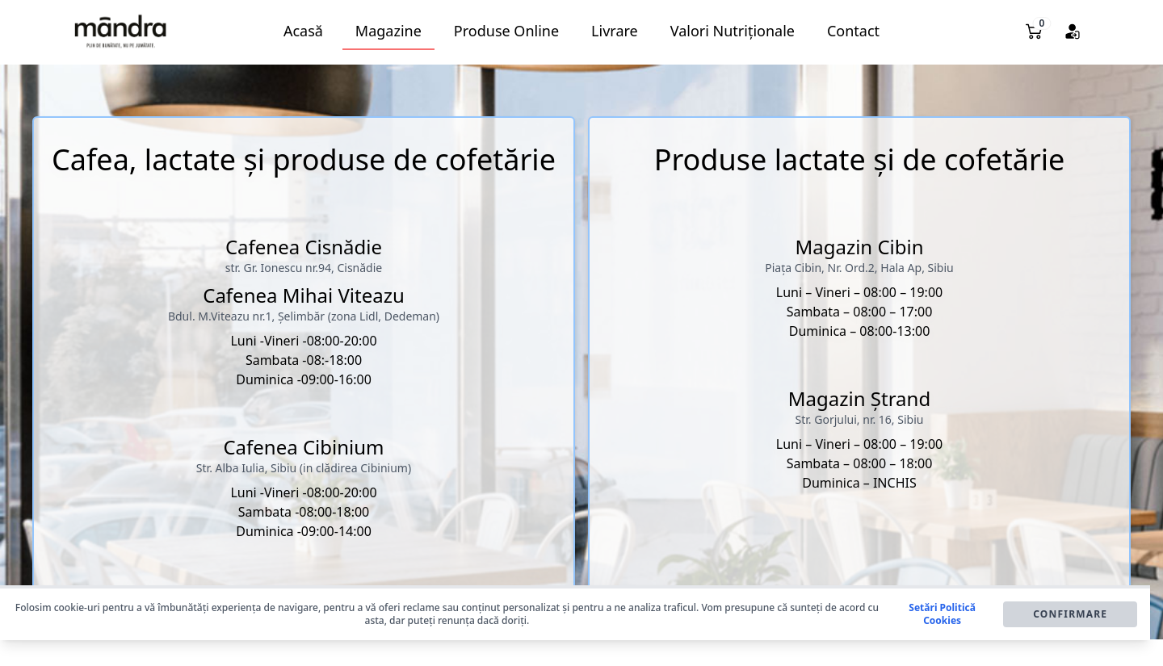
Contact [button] (853, 30)
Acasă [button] (303, 30)
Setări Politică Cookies (942, 614)
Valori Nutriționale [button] (732, 30)
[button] (120, 31)
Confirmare (1070, 614)
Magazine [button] (388, 30)
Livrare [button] (614, 30)
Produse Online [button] (506, 30)
